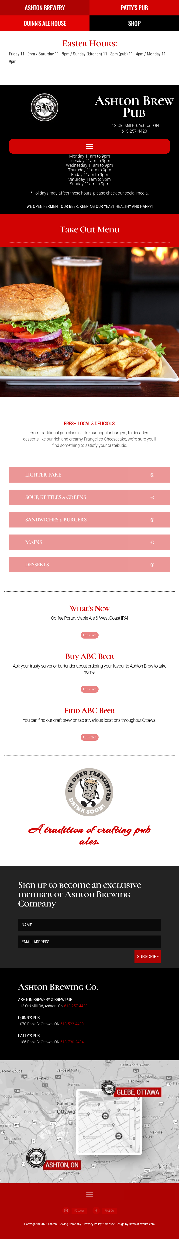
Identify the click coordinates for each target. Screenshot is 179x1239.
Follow (79, 1210)
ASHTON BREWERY (45, 7)
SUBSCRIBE (148, 956)
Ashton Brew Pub (134, 106)
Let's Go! (89, 635)
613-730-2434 (72, 1042)
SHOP (134, 23)
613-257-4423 (134, 131)
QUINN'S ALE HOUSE (45, 23)
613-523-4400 (72, 1024)
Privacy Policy (93, 1224)
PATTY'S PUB (134, 7)
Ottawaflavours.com (142, 1224)
